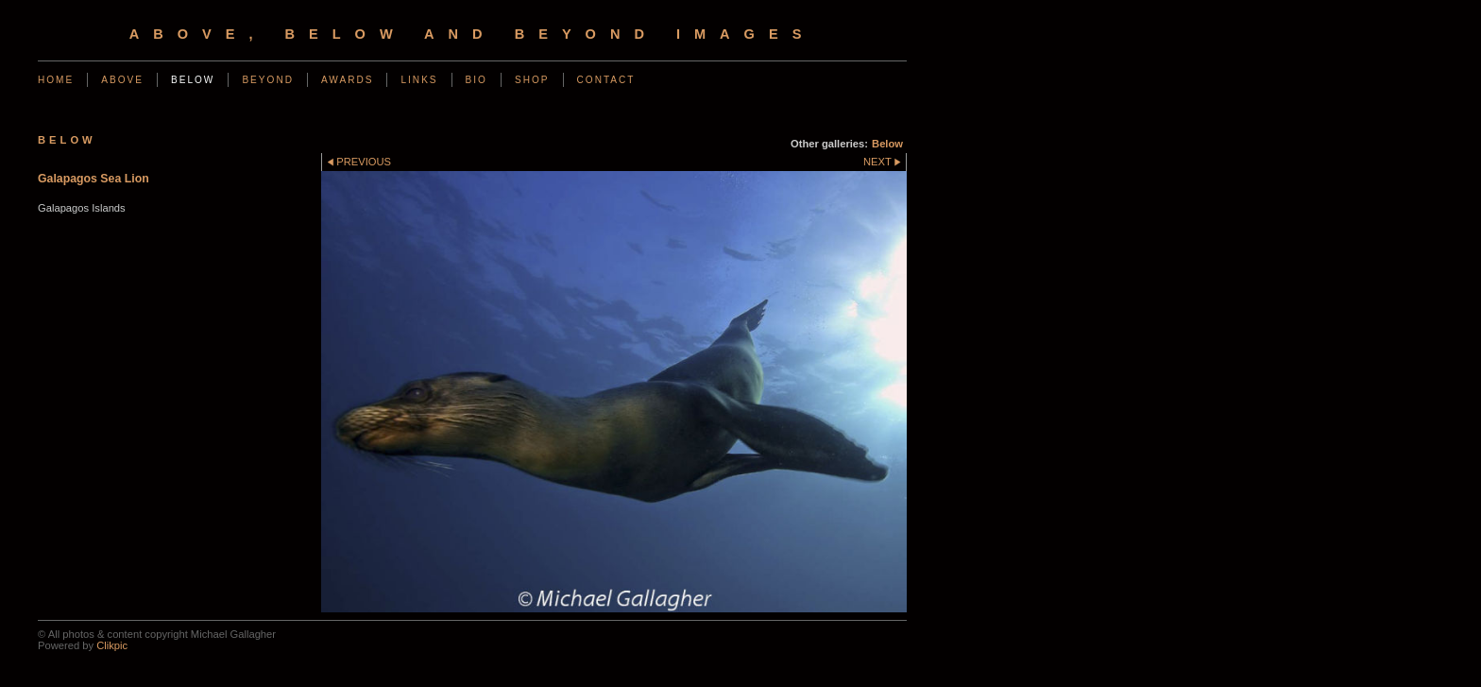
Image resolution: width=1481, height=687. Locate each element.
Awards (347, 80)
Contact (606, 80)
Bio (476, 80)
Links (418, 80)
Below (192, 80)
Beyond (268, 80)
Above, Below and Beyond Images (472, 34)
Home (56, 80)
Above (122, 80)
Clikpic (112, 645)
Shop (532, 80)
